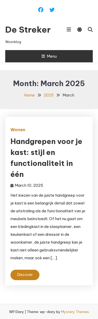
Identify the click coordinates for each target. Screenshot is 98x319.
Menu (49, 56)
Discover (25, 274)
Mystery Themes (75, 312)
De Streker (28, 29)
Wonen (17, 129)
